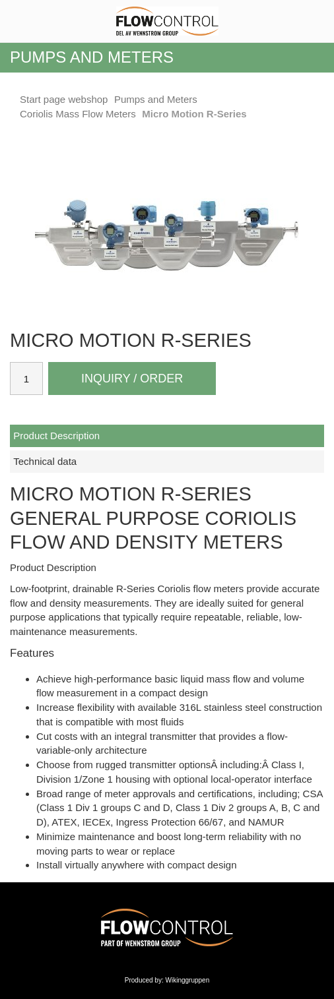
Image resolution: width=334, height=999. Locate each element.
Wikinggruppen (188, 980)
